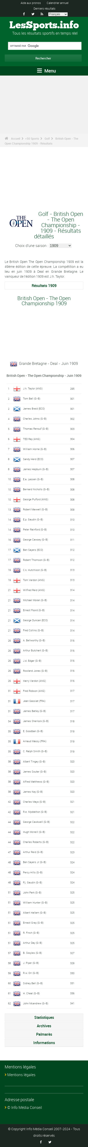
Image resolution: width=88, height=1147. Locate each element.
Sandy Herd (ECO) (33, 459)
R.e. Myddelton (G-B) (35, 811)
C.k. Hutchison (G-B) (35, 570)
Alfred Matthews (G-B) (36, 781)
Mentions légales (21, 1074)
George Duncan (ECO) (35, 620)
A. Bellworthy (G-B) (34, 640)
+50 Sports (32, 138)
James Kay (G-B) (33, 791)
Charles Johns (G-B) (35, 418)
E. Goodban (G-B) (33, 731)
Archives (44, 1025)
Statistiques (44, 1017)
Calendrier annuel (58, 3)
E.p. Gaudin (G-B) (33, 519)
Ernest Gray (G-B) (33, 922)
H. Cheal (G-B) (31, 993)
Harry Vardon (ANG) (34, 680)
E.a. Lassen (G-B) (33, 479)
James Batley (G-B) (34, 711)
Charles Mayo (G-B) (34, 801)
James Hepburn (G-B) (36, 469)
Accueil (15, 138)
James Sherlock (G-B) (36, 721)
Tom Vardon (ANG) (34, 580)
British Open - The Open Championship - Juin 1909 (44, 375)
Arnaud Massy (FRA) (34, 741)
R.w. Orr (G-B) (31, 973)
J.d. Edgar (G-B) (32, 660)
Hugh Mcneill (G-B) (34, 832)
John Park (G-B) (32, 892)
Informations (44, 1042)
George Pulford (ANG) (35, 499)
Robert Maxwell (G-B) (35, 509)
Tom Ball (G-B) (31, 398)
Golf (47, 138)
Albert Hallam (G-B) (34, 912)
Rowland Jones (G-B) (35, 670)
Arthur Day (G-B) (32, 942)
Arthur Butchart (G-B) (35, 650)
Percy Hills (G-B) (33, 872)
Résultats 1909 (44, 285)
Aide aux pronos (31, 3)
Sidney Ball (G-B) (33, 983)
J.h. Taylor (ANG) (33, 388)
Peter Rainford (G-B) (35, 529)
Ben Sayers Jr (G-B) (34, 862)
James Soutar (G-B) (34, 771)
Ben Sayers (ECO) (33, 550)
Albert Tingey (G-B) (34, 761)
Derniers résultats (44, 8)
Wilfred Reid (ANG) (34, 590)
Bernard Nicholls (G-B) (36, 489)
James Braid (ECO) (34, 408)
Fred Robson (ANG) (34, 691)
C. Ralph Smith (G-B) (35, 751)
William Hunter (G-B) (35, 902)
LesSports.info (44, 25)
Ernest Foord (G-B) (34, 610)
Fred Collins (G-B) (33, 630)
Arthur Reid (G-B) (33, 852)
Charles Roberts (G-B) (36, 842)
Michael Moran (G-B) (35, 600)
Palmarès (44, 1034)
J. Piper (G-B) (31, 963)
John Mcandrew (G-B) (35, 1003)
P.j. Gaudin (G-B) (32, 882)
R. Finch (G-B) (31, 932)
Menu (46, 71)
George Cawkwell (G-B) (36, 822)
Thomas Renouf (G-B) (36, 428)
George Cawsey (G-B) (35, 539)
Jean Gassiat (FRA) (34, 701)
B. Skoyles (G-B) (32, 953)
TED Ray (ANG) (31, 439)
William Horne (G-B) (35, 449)
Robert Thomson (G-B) (36, 560)
